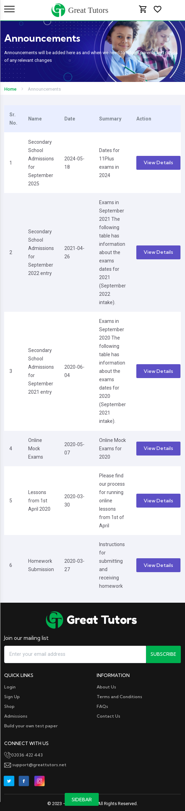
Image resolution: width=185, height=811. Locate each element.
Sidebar (82, 799)
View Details (158, 162)
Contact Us (108, 716)
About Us (106, 686)
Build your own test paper (31, 725)
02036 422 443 (23, 755)
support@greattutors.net (35, 764)
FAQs (102, 706)
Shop (9, 706)
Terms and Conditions (119, 696)
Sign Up (12, 696)
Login (10, 686)
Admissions (15, 716)
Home (10, 89)
